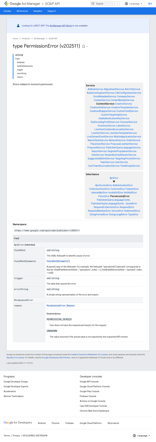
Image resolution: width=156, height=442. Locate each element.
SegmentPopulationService (121, 151)
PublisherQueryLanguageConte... (114, 199)
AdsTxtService (132, 89)
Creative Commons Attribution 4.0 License (89, 354)
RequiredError (127, 207)
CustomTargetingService (114, 114)
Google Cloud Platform (91, 423)
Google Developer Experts (16, 386)
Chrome (55, 423)
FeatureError (132, 188)
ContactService (102, 100)
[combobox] (105, 3)
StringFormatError (99, 214)
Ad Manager (25, 4)
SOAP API (52, 4)
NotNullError (130, 192)
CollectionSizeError (99, 188)
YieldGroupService (130, 165)
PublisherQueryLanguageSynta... (108, 203)
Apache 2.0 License (15, 357)
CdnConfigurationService (128, 92)
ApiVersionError (103, 185)
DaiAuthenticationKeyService (114, 118)
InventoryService (107, 125)
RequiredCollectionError (106, 207)
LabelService (123, 125)
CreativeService (123, 103)
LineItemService (100, 133)
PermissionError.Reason (61, 305)
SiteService (98, 154)
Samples (37, 11)
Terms (7, 435)
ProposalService (96, 147)
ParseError (104, 196)
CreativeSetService (100, 107)
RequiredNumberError (99, 210)
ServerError (118, 210)
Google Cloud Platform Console (95, 386)
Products (26, 38)
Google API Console (89, 381)
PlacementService (100, 143)
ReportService (99, 151)
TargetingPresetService (127, 158)
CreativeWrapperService (103, 111)
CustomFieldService (127, 111)
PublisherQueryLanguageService (123, 147)
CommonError (117, 188)
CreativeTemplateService (124, 107)
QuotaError (131, 203)
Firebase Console (88, 396)
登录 (150, 3)
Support (52, 11)
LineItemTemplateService (123, 133)
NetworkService (117, 140)
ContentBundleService (122, 100)
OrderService (133, 140)
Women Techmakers (14, 396)
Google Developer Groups (16, 381)
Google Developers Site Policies (56, 357)
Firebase (70, 423)
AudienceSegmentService (100, 92)
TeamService (107, 162)
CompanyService (126, 96)
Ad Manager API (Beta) (61, 25)
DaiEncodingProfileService (105, 122)
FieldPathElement (57, 261)
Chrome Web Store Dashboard (94, 411)
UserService (121, 162)
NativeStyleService (98, 140)
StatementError (132, 210)
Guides (7, 11)
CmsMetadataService (104, 96)
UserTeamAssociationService (104, 165)
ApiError (114, 178)
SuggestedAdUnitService (101, 158)
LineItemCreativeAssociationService (113, 129)
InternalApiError (99, 192)
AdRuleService (95, 89)
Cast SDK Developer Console (93, 406)
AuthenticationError (123, 185)
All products (113, 423)
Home (15, 38)
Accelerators (10, 391)
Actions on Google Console (92, 401)
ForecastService (128, 122)
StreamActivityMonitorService (120, 154)
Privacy (16, 435)
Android (42, 423)
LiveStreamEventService (100, 136)
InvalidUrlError (115, 192)
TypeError (133, 214)
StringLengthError (118, 214)
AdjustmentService (114, 89)
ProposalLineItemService (124, 143)
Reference (22, 11)
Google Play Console (89, 391)
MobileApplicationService (127, 136)
